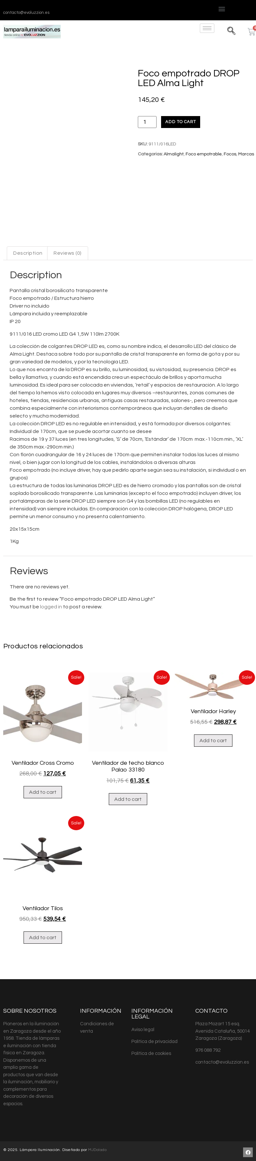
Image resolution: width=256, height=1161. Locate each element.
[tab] (28, 253)
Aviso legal (142, 1029)
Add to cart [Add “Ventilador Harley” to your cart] (213, 740)
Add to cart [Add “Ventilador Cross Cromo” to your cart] (42, 792)
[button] (222, 8)
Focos (230, 154)
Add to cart (180, 122)
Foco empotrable (204, 154)
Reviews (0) (68, 253)
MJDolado (97, 1150)
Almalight (174, 154)
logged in (51, 606)
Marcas (246, 154)
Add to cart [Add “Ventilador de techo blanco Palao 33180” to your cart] (128, 799)
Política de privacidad (154, 1041)
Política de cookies (151, 1053)
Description (28, 253)
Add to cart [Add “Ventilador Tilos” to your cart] (42, 937)
